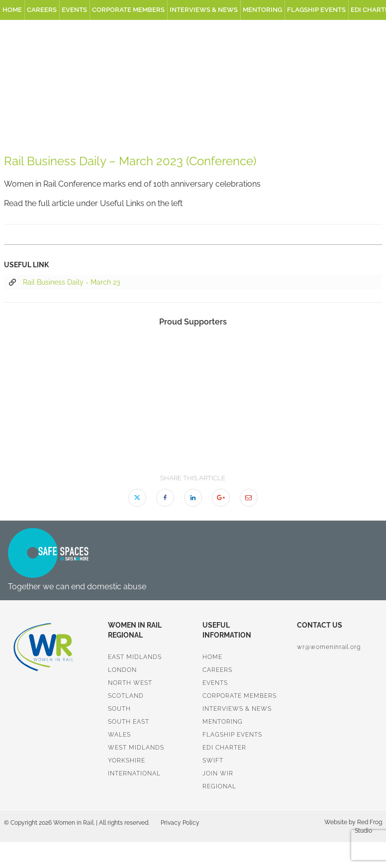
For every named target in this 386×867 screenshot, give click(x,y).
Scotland (126, 695)
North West (130, 682)
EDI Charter (224, 747)
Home (12, 9)
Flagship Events (316, 9)
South (119, 708)
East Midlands (135, 656)
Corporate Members (128, 9)
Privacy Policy (180, 822)
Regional (219, 786)
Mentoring (262, 9)
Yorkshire (126, 760)
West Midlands (136, 747)
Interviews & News (204, 9)
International (134, 773)
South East (128, 721)
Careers (42, 9)
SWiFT (212, 760)
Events (74, 9)
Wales (119, 734)
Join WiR (217, 773)
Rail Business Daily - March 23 (64, 282)
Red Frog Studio (368, 826)
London (122, 669)
